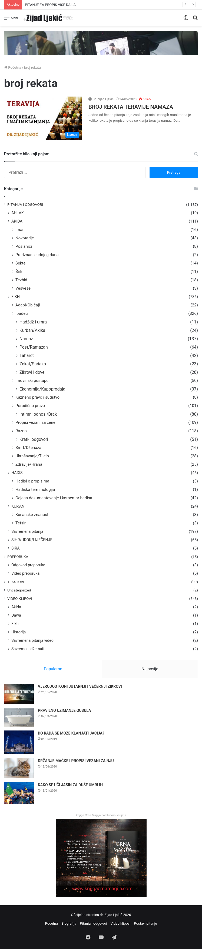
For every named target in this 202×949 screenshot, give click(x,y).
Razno (21, 430)
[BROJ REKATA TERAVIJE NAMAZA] (43, 118)
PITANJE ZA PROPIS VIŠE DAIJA (50, 5)
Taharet (26, 355)
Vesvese (23, 288)
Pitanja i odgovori (93, 923)
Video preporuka (25, 573)
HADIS (17, 473)
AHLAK (17, 213)
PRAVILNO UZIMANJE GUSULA (64, 710)
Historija (18, 632)
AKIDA (16, 221)
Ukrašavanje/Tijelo (32, 456)
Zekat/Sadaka (32, 363)
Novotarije (24, 238)
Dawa (16, 615)
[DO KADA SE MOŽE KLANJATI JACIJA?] (19, 742)
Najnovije (149, 668)
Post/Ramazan (33, 347)
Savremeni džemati (27, 649)
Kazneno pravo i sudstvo (37, 397)
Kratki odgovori (33, 439)
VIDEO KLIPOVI (19, 598)
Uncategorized (19, 590)
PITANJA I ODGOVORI (25, 204)
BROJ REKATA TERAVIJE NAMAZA (130, 107)
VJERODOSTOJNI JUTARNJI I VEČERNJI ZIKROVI (80, 686)
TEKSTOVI (15, 582)
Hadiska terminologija (35, 489)
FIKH (15, 297)
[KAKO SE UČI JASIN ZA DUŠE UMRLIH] (19, 793)
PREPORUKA (17, 556)
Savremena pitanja (27, 531)
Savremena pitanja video (32, 640)
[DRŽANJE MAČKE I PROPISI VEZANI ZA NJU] (19, 768)
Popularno (53, 668)
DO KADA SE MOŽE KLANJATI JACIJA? (71, 733)
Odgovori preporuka (28, 565)
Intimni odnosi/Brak (38, 414)
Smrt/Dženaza (28, 447)
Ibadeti (21, 313)
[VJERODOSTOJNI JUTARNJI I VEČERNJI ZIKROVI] (19, 694)
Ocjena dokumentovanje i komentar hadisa (53, 497)
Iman (20, 229)
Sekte (20, 263)
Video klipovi (120, 923)
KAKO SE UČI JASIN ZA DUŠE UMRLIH (70, 785)
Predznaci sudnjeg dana (37, 254)
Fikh (15, 623)
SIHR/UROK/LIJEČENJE (31, 540)
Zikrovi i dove (31, 372)
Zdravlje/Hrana (28, 464)
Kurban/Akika (32, 330)
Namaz (26, 338)
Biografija (69, 923)
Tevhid (21, 279)
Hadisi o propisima (32, 481)
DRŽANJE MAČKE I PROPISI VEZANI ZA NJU (76, 761)
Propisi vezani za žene (35, 422)
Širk (18, 271)
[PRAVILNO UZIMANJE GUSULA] (19, 717)
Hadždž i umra (33, 322)
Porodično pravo (30, 405)
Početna (12, 67)
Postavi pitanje (145, 923)
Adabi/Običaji (27, 305)
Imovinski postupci (32, 380)
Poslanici (23, 246)
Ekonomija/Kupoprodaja (42, 389)
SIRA (15, 548)
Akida (16, 607)
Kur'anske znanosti (32, 514)
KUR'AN (17, 506)
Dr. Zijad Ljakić (103, 99)
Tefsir (20, 523)
